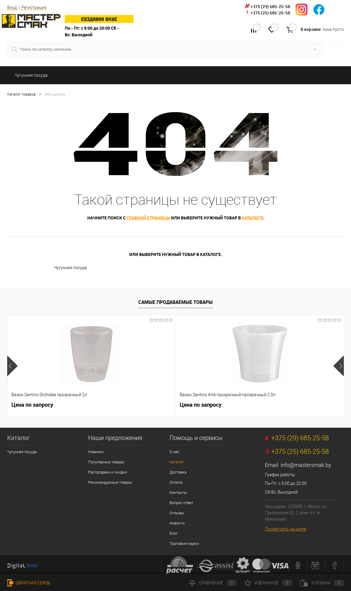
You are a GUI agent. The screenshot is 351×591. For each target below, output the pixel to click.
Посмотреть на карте (285, 529)
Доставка (178, 472)
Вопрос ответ (181, 502)
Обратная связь (29, 583)
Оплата (176, 482)
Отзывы (177, 513)
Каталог (177, 462)
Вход (12, 7)
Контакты (178, 492)
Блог (174, 533)
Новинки (96, 452)
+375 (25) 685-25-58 (270, 13)
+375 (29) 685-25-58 (270, 6)
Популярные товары (106, 462)
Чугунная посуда (70, 267)
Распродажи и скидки (107, 472)
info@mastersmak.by (305, 465)
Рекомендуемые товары (110, 482)
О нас (174, 452)
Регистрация (33, 7)
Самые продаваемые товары (175, 302)
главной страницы (148, 218)
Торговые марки (184, 543)
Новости (177, 523)
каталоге (252, 218)
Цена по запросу (32, 405)
